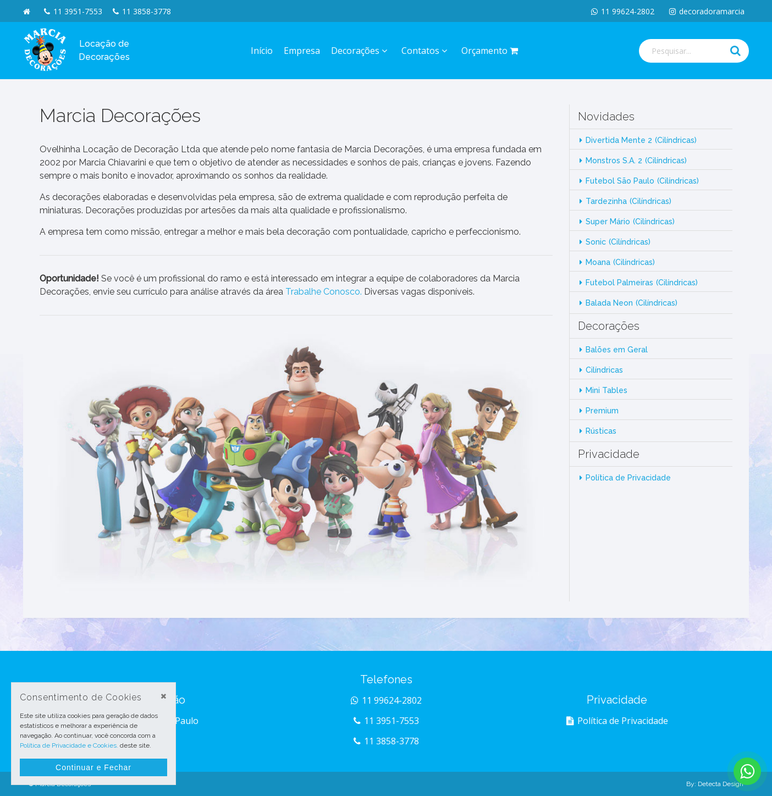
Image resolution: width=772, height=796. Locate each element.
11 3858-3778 (142, 11)
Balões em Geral (617, 349)
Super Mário (630, 221)
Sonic (618, 241)
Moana (620, 262)
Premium (602, 410)
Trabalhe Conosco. (323, 291)
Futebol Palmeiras (642, 282)
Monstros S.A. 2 (636, 160)
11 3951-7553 (73, 11)
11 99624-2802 (622, 11)
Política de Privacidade (628, 477)
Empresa (302, 51)
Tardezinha (628, 201)
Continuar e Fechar (93, 767)
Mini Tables (606, 390)
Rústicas (601, 431)
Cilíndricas (604, 370)
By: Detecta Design (714, 784)
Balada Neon (631, 302)
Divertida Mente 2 (641, 140)
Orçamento (491, 51)
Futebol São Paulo (642, 180)
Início (262, 51)
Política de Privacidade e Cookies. (69, 745)
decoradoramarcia (707, 11)
